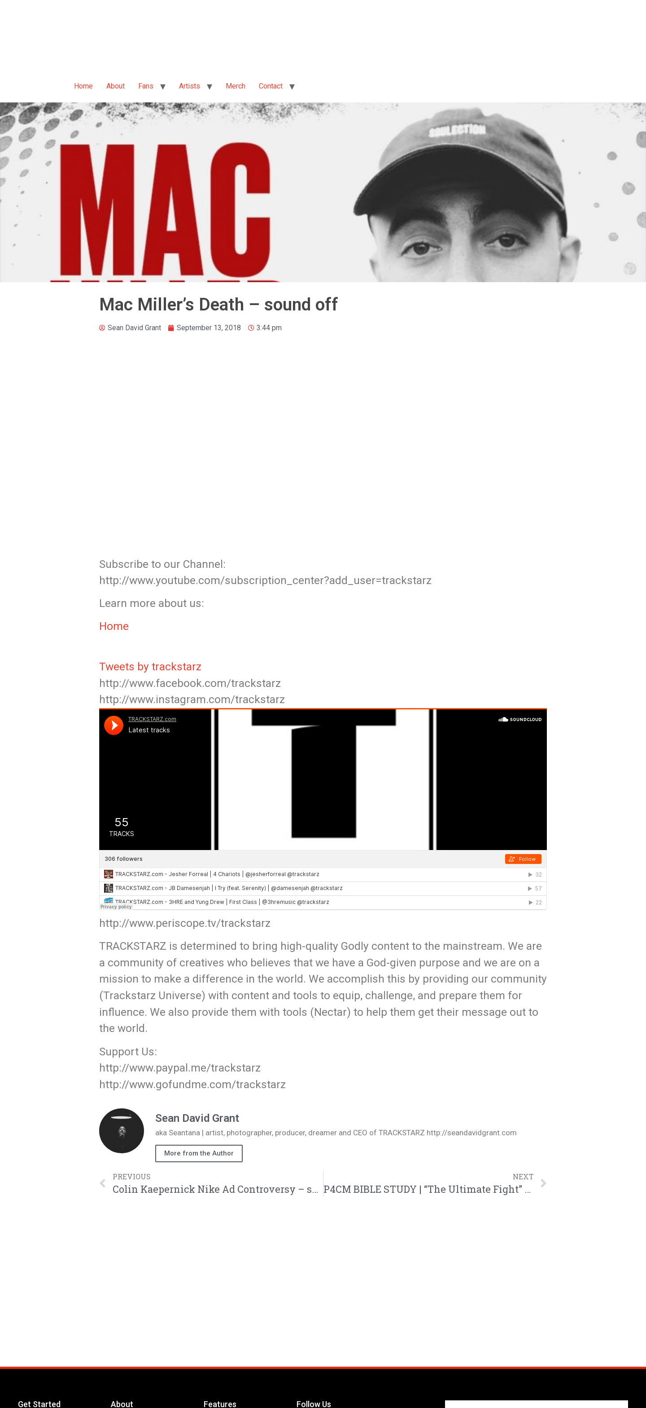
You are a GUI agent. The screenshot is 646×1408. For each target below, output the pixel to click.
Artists (189, 86)
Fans (145, 86)
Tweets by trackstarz (150, 666)
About (115, 86)
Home (83, 86)
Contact (271, 86)
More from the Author (199, 1153)
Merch (235, 86)
